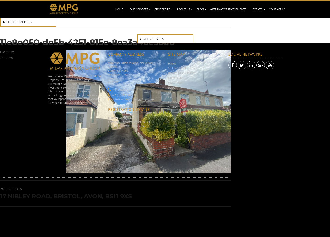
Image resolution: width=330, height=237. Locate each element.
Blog (200, 9)
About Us (183, 9)
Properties (162, 9)
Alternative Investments (228, 9)
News (171, 92)
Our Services (139, 9)
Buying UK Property (181, 73)
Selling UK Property (181, 68)
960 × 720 (6, 58)
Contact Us (277, 9)
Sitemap (173, 107)
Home (119, 9)
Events (257, 9)
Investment (176, 83)
